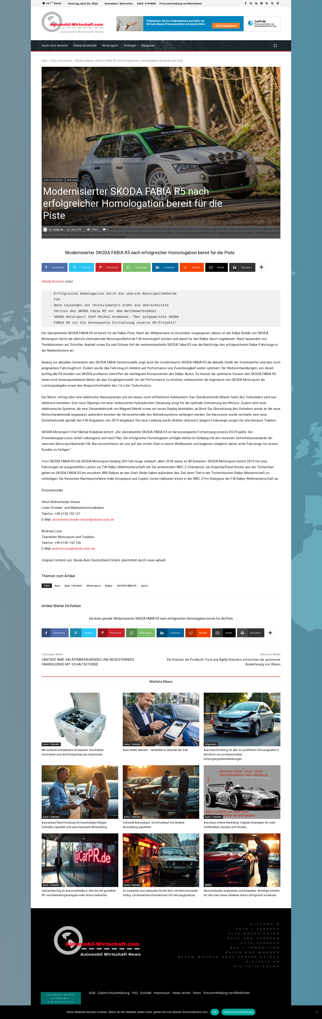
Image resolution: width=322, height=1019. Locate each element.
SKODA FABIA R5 (126, 585)
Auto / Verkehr (73, 585)
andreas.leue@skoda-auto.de (73, 549)
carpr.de (57, 229)
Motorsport (73, 180)
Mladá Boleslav (53, 281)
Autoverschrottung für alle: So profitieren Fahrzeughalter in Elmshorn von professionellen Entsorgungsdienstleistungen (241, 754)
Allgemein (210, 744)
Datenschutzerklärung (238, 1012)
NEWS (208, 885)
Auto (57, 585)
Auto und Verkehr (61, 61)
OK (215, 1012)
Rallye (108, 585)
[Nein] (316, 1012)
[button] (275, 45)
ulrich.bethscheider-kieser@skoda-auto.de (83, 520)
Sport (144, 585)
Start (44, 61)
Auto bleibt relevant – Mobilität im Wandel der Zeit (155, 750)
